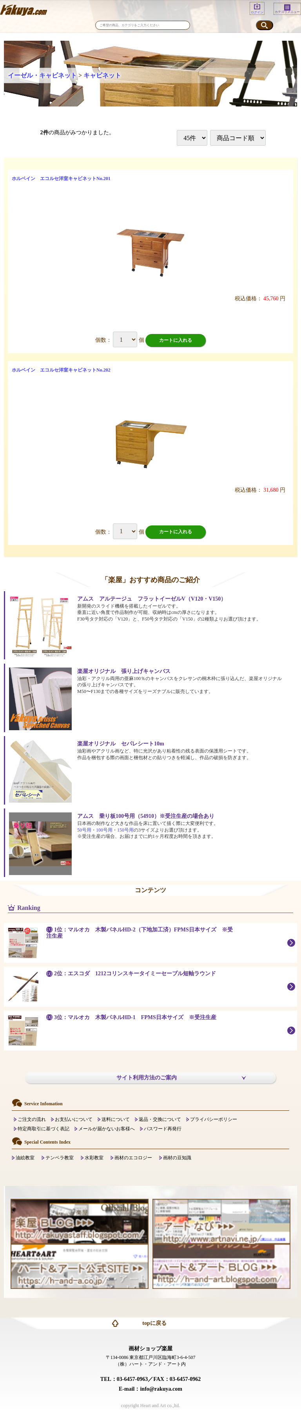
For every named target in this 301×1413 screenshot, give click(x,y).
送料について (116, 1119)
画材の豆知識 (177, 1157)
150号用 (125, 830)
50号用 (84, 830)
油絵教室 (25, 1157)
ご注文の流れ (32, 1119)
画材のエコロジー (133, 1157)
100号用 (104, 830)
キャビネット (102, 75)
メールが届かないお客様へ (106, 1128)
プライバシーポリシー (213, 1119)
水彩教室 (94, 1157)
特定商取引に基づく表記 (43, 1128)
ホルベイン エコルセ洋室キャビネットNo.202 (61, 370)
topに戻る (154, 1323)
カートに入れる (175, 340)
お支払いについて (73, 1119)
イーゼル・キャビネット (42, 75)
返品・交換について (160, 1119)
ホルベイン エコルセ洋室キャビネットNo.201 (61, 178)
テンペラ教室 (59, 1157)
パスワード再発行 (162, 1128)
